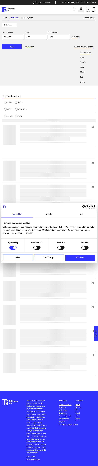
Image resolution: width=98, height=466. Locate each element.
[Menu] (94, 9)
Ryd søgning (29, 47)
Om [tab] (81, 214)
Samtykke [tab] (17, 214)
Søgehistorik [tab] (89, 18)
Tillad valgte (49, 258)
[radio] (9, 102)
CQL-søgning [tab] (27, 18)
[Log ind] (81, 9)
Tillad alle (80, 258)
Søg (11, 47)
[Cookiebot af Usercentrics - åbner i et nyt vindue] (84, 207)
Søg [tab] (5, 18)
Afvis (18, 258)
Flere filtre (76, 37)
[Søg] (74, 9)
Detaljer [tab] (49, 214)
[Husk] (88, 9)
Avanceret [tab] (14, 18)
